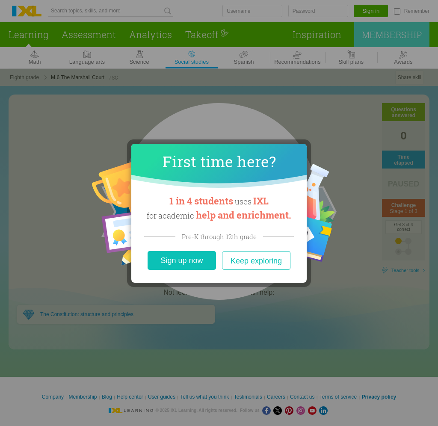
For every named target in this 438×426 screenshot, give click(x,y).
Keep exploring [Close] (256, 261)
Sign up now (181, 260)
